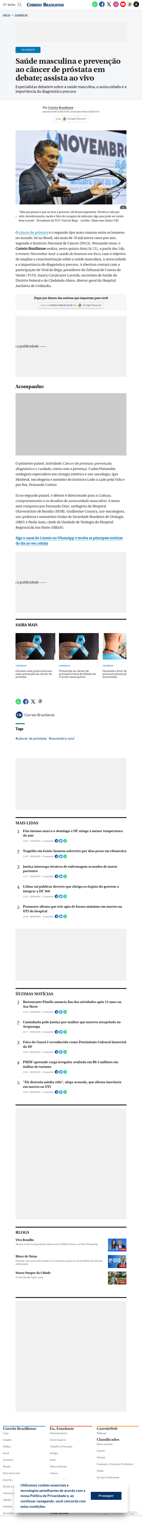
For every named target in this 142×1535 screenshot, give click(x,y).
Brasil (6, 1453)
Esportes (7, 1479)
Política (7, 1446)
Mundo (6, 1466)
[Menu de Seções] (9, 4)
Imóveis (101, 1450)
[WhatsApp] (95, 6)
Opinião (7, 1499)
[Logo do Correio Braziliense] (45, 4)
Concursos (59, 1513)
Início (6, 15)
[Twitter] (109, 6)
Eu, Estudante (62, 1428)
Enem (53, 1459)
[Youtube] (123, 6)
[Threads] (136, 6)
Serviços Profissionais (108, 1477)
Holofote (7, 1506)
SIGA (71, 119)
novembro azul (62, 738)
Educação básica (58, 1433)
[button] (47, 1507)
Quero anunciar (105, 1444)
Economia (8, 1459)
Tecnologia (8, 1513)
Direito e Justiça (11, 1486)
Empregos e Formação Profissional (115, 1464)
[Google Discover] (129, 4)
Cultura (54, 1473)
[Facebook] (102, 6)
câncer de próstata (33, 233)
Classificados (108, 1439)
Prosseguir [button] (106, 1496)
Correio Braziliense (39, 715)
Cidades (7, 1439)
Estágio (54, 1453)
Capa (6, 1433)
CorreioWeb (107, 1428)
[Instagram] (116, 6)
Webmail (101, 1433)
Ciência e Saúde (11, 1493)
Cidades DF (21, 15)
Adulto (100, 1470)
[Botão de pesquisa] (19, 4)
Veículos (101, 1457)
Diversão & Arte (11, 1473)
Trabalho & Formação (61, 1446)
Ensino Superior (58, 1439)
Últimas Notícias (58, 1466)
